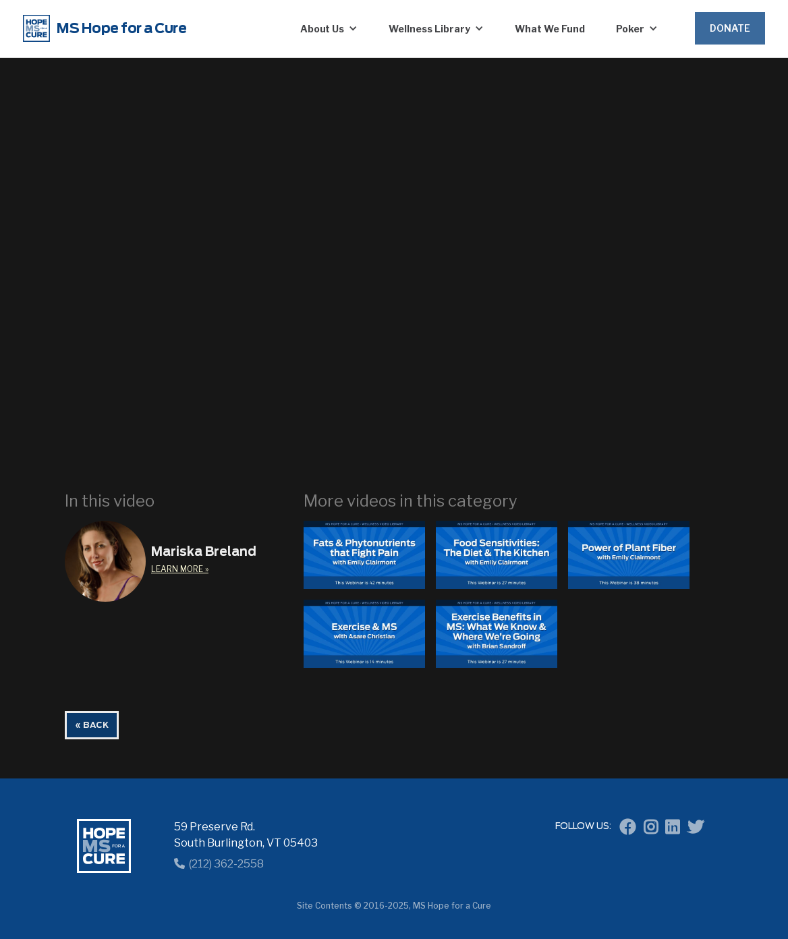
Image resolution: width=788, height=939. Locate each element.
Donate (730, 28)
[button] (329, 28)
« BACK (92, 725)
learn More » (179, 569)
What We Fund (550, 28)
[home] (143, 28)
